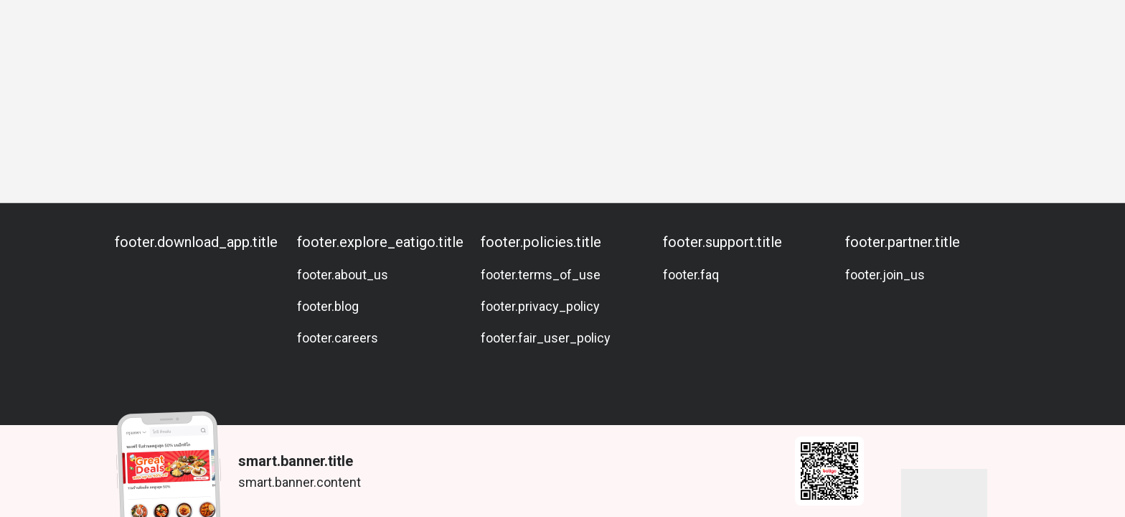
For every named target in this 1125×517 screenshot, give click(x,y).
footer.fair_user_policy (546, 337)
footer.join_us (885, 274)
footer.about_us (342, 274)
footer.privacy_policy (540, 306)
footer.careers (337, 337)
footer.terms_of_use (541, 274)
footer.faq (691, 274)
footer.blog (328, 306)
